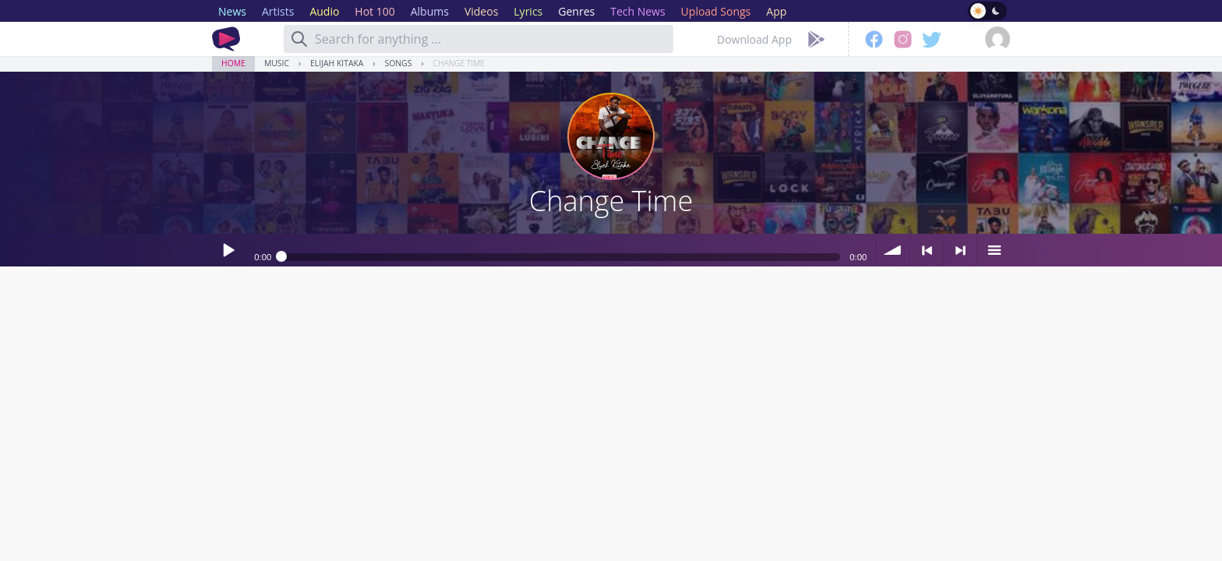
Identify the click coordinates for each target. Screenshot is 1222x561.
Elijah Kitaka (336, 63)
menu (993, 250)
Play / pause (228, 250)
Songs (398, 63)
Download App (754, 39)
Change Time (459, 63)
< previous (926, 250)
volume (893, 250)
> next (960, 250)
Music (276, 63)
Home (233, 63)
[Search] (299, 39)
